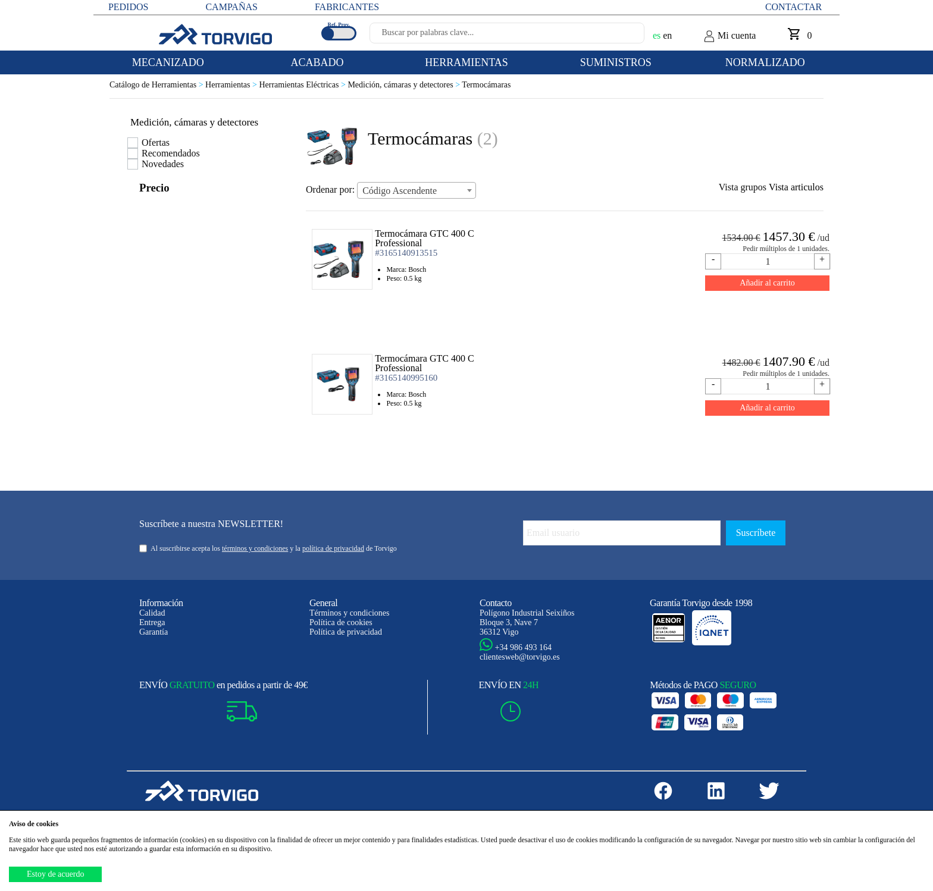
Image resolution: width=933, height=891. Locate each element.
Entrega (152, 622)
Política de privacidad (345, 632)
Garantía (153, 632)
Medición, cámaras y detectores (404, 84)
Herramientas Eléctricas (303, 84)
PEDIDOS (128, 7)
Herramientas (232, 84)
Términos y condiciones (349, 612)
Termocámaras (486, 84)
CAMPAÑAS (231, 7)
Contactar (793, 7)
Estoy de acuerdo (55, 874)
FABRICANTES (347, 7)
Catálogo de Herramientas (157, 84)
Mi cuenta (729, 36)
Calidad (152, 612)
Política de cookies (340, 622)
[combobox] (416, 190)
